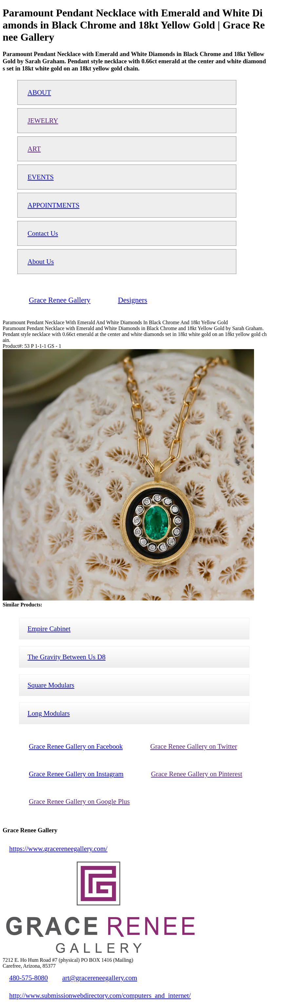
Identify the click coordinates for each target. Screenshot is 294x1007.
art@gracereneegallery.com (99, 977)
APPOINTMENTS (53, 205)
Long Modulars (49, 713)
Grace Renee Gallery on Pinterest (196, 774)
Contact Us (43, 233)
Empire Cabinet (49, 628)
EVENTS (41, 177)
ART (34, 148)
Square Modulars (51, 685)
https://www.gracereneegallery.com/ (58, 848)
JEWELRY (43, 120)
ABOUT (39, 92)
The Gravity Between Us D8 (67, 657)
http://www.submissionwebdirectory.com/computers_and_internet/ (100, 995)
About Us (41, 261)
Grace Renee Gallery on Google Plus (79, 801)
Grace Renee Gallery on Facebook (76, 746)
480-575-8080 (28, 977)
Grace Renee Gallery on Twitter (193, 746)
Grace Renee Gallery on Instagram (76, 774)
